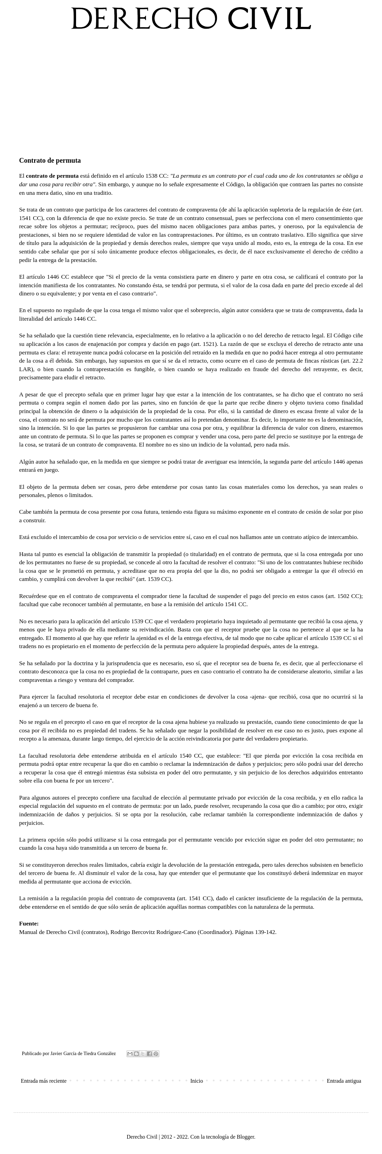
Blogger (245, 1137)
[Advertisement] (191, 92)
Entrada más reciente (44, 1081)
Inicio (196, 1081)
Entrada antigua (344, 1081)
